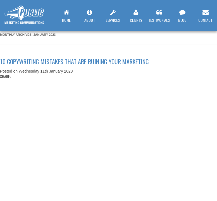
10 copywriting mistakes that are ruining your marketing (74, 61)
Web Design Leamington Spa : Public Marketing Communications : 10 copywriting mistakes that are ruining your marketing (27, 18)
